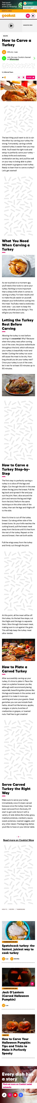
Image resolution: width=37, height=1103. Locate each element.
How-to (4, 909)
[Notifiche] (33, 16)
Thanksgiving (20, 909)
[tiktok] (4, 1095)
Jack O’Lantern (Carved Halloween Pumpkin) (15, 996)
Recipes (11, 909)
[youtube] (15, 1095)
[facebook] (21, 1095)
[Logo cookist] (8, 16)
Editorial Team (8, 72)
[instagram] (9, 1095)
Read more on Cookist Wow (18, 840)
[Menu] (28, 16)
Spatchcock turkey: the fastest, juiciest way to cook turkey (18, 949)
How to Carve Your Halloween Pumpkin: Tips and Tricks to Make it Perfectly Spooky (16, 1046)
